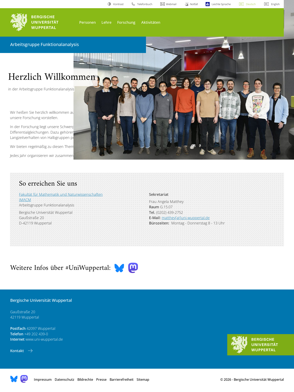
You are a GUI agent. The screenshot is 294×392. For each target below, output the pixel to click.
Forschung (126, 22)
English (275, 4)
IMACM (25, 199)
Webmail (171, 4)
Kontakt (17, 350)
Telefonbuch (144, 4)
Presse (101, 379)
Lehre (106, 22)
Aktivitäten (150, 22)
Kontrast (118, 4)
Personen (87, 22)
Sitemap (143, 379)
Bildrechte (85, 379)
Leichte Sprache (221, 4)
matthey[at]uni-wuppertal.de (186, 217)
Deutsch (251, 4)
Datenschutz (64, 379)
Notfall (194, 4)
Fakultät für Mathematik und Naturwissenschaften (61, 194)
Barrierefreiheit (122, 379)
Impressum (43, 379)
